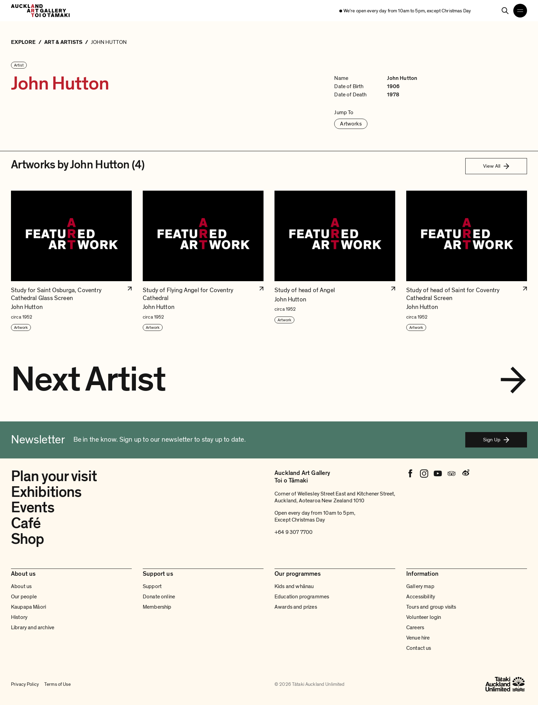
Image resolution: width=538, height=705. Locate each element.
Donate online (159, 596)
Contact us (418, 648)
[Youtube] (438, 473)
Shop (27, 539)
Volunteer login (423, 617)
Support (152, 586)
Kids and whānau (294, 586)
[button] (71, 261)
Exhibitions (46, 492)
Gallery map (420, 586)
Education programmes (301, 596)
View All (496, 166)
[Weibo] (465, 473)
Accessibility (420, 596)
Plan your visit (54, 476)
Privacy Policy (25, 684)
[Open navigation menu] (520, 10)
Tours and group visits (431, 607)
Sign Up (496, 439)
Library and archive (32, 627)
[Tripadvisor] (451, 473)
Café (25, 523)
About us (21, 586)
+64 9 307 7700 (293, 532)
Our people (24, 596)
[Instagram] (424, 473)
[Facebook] (410, 473)
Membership (157, 607)
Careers (415, 627)
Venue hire (418, 638)
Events (32, 507)
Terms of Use (57, 684)
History (19, 617)
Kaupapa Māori (28, 607)
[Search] (505, 10)
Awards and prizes (295, 607)
